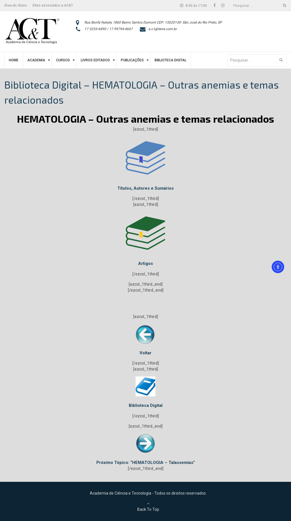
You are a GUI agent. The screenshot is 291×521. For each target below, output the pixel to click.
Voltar (145, 352)
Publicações (132, 60)
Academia (36, 60)
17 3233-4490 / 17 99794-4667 (108, 29)
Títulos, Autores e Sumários (145, 188)
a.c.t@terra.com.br (162, 29)
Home (13, 60)
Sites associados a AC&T (52, 5)
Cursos (63, 60)
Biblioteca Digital (170, 60)
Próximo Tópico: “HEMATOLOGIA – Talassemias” (145, 462)
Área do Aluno (15, 5)
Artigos (145, 263)
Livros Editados (95, 60)
